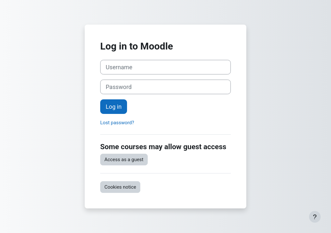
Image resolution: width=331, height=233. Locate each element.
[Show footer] (315, 217)
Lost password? (117, 123)
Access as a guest (124, 159)
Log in (114, 106)
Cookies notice (120, 187)
